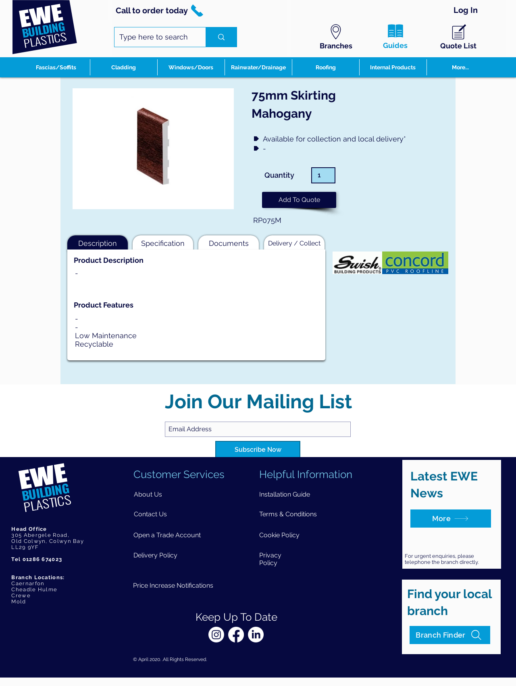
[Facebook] (236, 634)
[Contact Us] (150, 514)
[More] (450, 518)
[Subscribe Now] (257, 450)
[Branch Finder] (450, 635)
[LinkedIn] (256, 634)
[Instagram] (216, 634)
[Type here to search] (154, 37)
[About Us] (148, 494)
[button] (299, 200)
